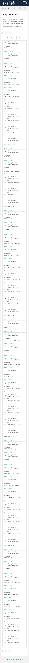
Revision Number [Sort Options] (11, 37)
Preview (10, 63)
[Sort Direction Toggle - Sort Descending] (17, 37)
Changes (5, 51)
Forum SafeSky (19, 659)
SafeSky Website (10, 659)
